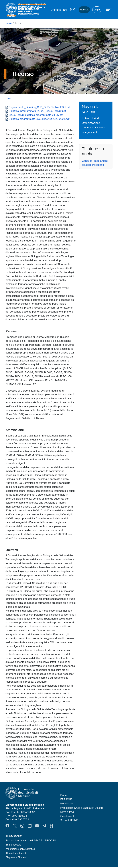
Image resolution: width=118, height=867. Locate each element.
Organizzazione (91, 122)
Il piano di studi (90, 118)
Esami (63, 795)
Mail (72, 9)
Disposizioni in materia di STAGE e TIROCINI (31, 840)
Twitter (15, 826)
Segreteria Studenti (16, 857)
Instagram (22, 826)
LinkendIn (29, 826)
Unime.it (56, 9)
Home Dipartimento (16, 853)
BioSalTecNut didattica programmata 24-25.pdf (36, 114)
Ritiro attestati (13, 844)
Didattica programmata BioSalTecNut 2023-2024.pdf (39, 118)
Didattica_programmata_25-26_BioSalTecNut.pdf (37, 110)
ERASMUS (66, 799)
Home (9, 23)
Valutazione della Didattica (20, 849)
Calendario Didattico (93, 127)
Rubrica (84, 9)
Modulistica (66, 803)
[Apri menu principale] (109, 9)
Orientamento (67, 816)
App (52, 826)
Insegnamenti (90, 132)
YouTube (37, 826)
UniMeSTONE (14, 836)
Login (97, 9)
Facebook (7, 826)
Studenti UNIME (69, 820)
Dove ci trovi (67, 812)
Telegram (44, 826)
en (65, 9)
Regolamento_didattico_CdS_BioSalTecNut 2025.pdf (39, 107)
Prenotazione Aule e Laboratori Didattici (82, 808)
